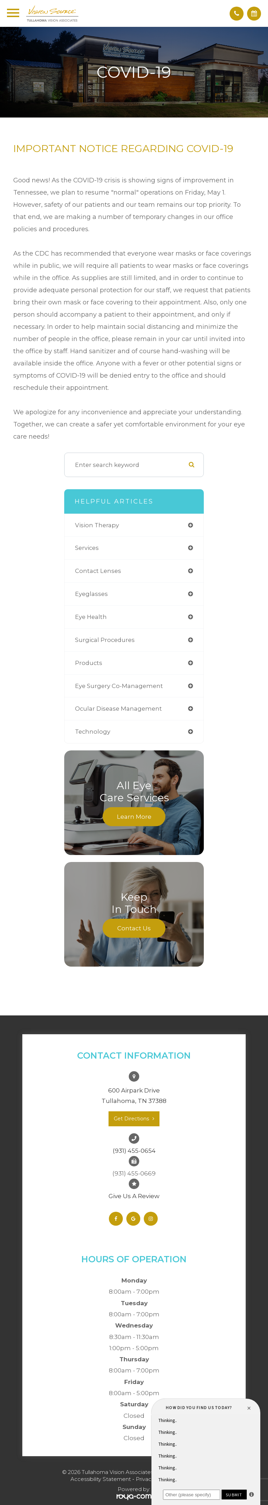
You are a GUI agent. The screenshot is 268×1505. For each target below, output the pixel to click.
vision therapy (97, 525)
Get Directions (131, 1118)
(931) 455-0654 (134, 1150)
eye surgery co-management (119, 685)
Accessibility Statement (100, 1479)
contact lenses (98, 570)
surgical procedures (105, 639)
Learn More (134, 816)
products (88, 662)
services (87, 547)
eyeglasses (91, 593)
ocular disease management (118, 708)
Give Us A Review (134, 1196)
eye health (91, 616)
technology (92, 731)
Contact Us (134, 927)
